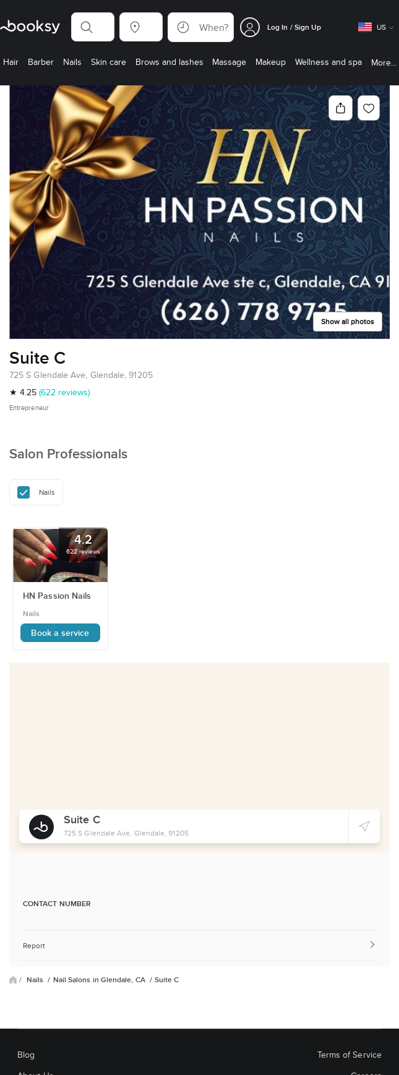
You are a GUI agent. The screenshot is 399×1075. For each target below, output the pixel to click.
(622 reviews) (64, 392)
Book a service (60, 633)
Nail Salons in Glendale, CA (100, 980)
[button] (92, 26)
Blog (26, 1054)
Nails (36, 980)
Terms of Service (349, 1054)
